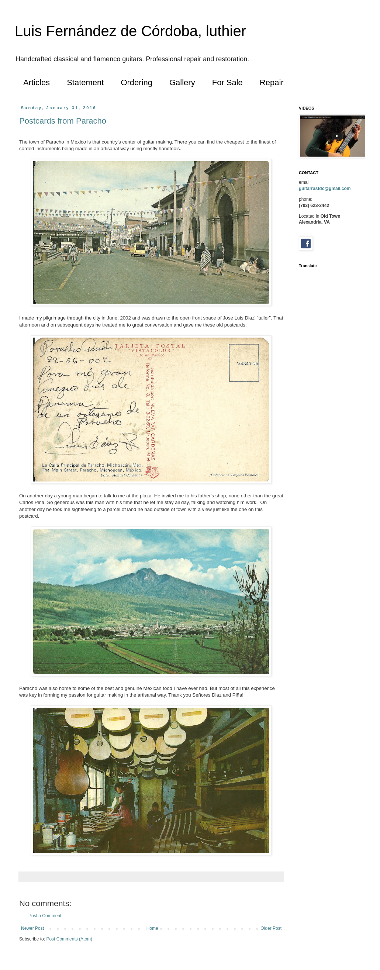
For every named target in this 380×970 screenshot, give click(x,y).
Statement (85, 82)
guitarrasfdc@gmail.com (324, 188)
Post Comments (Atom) (69, 939)
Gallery (182, 82)
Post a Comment (44, 915)
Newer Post (32, 928)
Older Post (270, 928)
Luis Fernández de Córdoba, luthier (130, 31)
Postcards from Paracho (62, 120)
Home (152, 928)
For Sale (227, 82)
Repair (272, 82)
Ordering (136, 82)
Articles (36, 82)
